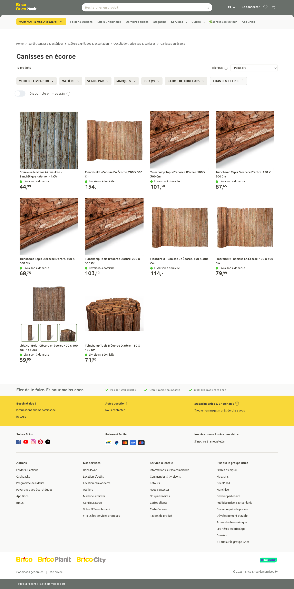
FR (232, 7)
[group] (81, 22)
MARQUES (126, 81)
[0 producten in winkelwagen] (274, 7)
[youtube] (26, 442)
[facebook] (19, 442)
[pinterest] (40, 442)
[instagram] (33, 442)
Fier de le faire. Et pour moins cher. (50, 389)
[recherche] (207, 7)
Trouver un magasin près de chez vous (219, 410)
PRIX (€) (152, 81)
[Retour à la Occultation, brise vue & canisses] (136, 44)
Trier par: (219, 68)
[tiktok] (47, 441)
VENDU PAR (98, 81)
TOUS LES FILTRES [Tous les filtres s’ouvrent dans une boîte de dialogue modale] (228, 81)
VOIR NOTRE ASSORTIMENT (41, 22)
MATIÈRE (71, 81)
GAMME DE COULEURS (186, 81)
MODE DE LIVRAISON (36, 81)
